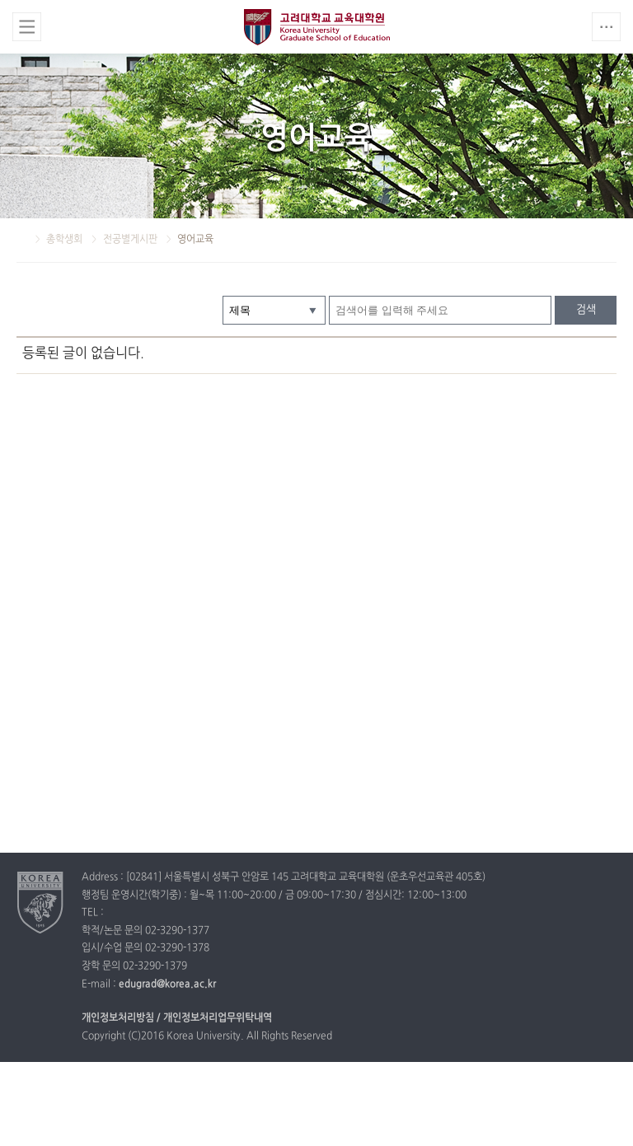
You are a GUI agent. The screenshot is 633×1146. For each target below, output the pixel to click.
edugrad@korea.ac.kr (167, 984)
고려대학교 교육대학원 (317, 27)
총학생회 (65, 240)
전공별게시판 (131, 240)
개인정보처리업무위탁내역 (217, 1018)
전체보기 (26, 26)
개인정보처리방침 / (121, 1018)
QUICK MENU (606, 26)
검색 (586, 310)
